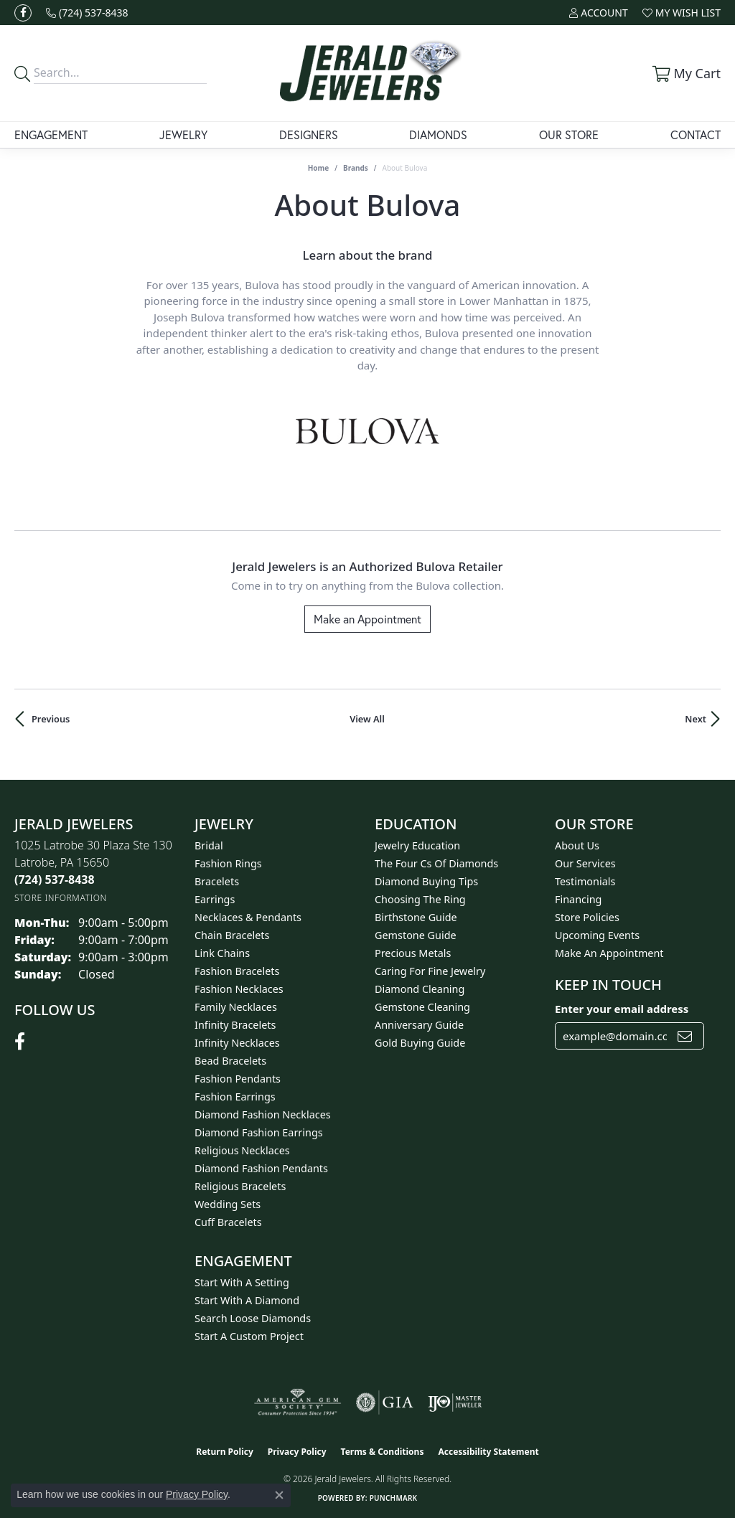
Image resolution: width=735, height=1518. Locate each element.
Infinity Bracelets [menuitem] (235, 1025)
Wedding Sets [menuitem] (228, 1204)
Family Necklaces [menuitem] (236, 1007)
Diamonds (438, 134)
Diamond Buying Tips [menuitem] (426, 881)
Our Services (585, 863)
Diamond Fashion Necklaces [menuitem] (263, 1114)
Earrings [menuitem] (215, 899)
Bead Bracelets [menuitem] (230, 1060)
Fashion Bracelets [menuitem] (237, 971)
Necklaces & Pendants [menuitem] (248, 917)
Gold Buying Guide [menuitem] (420, 1043)
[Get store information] (60, 898)
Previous (51, 718)
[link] (87, 12)
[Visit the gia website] (384, 1402)
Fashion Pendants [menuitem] (238, 1078)
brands (355, 168)
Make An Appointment (609, 953)
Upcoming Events (597, 935)
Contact (695, 134)
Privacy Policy (297, 1452)
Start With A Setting (242, 1282)
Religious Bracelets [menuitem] (240, 1186)
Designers (308, 134)
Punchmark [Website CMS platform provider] (394, 1498)
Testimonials (585, 881)
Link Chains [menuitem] (222, 953)
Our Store (569, 134)
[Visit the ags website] (297, 1402)
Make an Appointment (367, 618)
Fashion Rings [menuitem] (228, 863)
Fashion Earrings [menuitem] (235, 1096)
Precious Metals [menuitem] (413, 953)
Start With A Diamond (247, 1300)
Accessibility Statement (488, 1452)
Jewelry (183, 134)
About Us (577, 845)
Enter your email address (621, 1008)
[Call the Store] (54, 879)
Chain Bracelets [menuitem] (232, 935)
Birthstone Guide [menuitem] (416, 917)
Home (318, 168)
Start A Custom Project (249, 1336)
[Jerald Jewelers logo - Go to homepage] (368, 73)
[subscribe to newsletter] (684, 1036)
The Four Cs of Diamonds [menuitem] (436, 863)
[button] (598, 12)
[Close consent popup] (279, 1495)
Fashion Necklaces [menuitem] (239, 989)
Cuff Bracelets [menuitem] (228, 1222)
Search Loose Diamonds (253, 1318)
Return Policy (224, 1452)
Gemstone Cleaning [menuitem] (422, 1007)
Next (695, 718)
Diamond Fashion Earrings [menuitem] (259, 1132)
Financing (578, 899)
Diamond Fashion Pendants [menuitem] (261, 1168)
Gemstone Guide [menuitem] (416, 935)
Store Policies (587, 917)
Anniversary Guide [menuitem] (419, 1025)
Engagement (51, 134)
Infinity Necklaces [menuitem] (237, 1043)
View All (367, 718)
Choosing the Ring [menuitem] (420, 899)
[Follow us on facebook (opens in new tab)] (23, 13)
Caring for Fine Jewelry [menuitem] (430, 971)
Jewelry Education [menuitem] (417, 845)
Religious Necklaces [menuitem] (242, 1150)
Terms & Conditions (382, 1452)
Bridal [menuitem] (209, 845)
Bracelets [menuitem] (217, 881)
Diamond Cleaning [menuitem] (419, 989)
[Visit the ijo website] (455, 1402)
